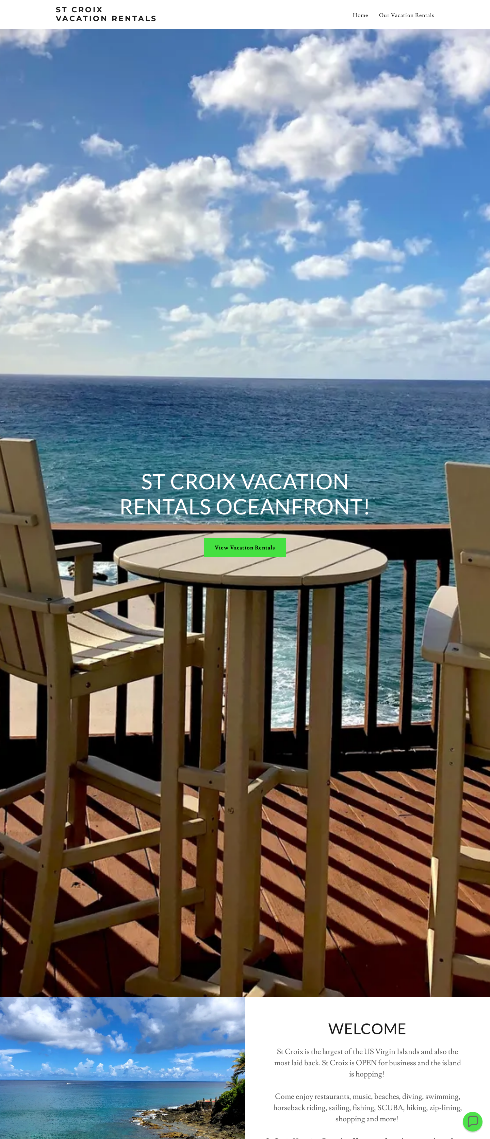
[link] (122, 19)
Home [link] (360, 15)
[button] (472, 1121)
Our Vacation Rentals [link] (406, 15)
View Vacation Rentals (245, 547)
